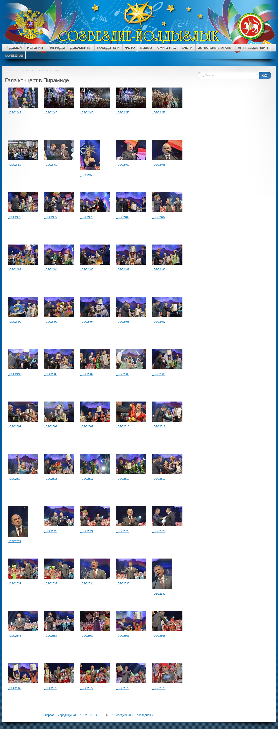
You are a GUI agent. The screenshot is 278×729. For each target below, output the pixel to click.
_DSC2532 (50, 583)
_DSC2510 (122, 426)
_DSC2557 (50, 635)
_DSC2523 (50, 531)
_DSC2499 (14, 374)
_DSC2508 (50, 426)
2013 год (54, 70)
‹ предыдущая (67, 714)
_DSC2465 (158, 164)
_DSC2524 (86, 531)
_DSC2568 (14, 688)
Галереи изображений (32, 70)
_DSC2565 (158, 635)
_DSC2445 (50, 112)
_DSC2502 (86, 374)
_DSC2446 (86, 112)
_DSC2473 (14, 217)
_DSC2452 (158, 112)
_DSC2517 (86, 478)
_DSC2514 (14, 478)
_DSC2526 (158, 531)
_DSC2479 (86, 217)
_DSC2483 (14, 269)
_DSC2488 (122, 269)
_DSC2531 (14, 583)
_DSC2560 (86, 635)
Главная (10, 70)
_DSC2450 (122, 112)
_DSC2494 (86, 321)
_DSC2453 (14, 164)
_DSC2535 (122, 583)
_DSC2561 (122, 635)
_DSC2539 (158, 593)
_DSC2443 (14, 112)
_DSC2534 (86, 583)
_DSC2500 (50, 374)
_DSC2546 (14, 635)
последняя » (145, 714)
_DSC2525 (122, 531)
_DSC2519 (158, 478)
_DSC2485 (86, 269)
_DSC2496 (122, 321)
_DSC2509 (86, 426)
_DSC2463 (122, 164)
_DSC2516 (50, 478)
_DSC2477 (50, 217)
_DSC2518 (122, 478)
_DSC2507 (14, 426)
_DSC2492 (14, 321)
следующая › (124, 714)
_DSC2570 (50, 688)
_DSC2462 (86, 175)
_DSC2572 (86, 688)
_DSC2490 (158, 269)
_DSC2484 (50, 269)
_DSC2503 (122, 374)
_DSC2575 (122, 688)
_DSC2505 (158, 374)
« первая (48, 714)
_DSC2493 (50, 321)
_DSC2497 (158, 321)
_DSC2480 (122, 217)
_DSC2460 (50, 164)
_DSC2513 (158, 426)
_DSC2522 (14, 541)
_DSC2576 (158, 688)
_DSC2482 (158, 217)
